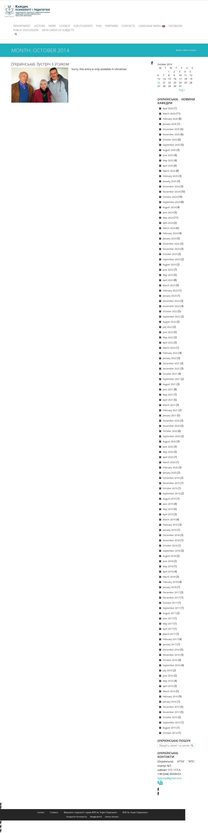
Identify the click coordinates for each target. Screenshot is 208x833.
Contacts (128, 26)
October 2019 (170, 488)
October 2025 (170, 139)
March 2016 (169, 691)
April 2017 (168, 628)
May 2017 (168, 623)
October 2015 (170, 717)
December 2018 (171, 535)
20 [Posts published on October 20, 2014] (158, 82)
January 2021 (169, 415)
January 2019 (169, 529)
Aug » (182, 89)
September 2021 (171, 379)
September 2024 (171, 202)
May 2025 (168, 160)
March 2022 (169, 347)
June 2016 (168, 675)
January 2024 (169, 238)
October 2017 (170, 602)
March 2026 (169, 113)
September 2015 (171, 722)
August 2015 (169, 727)
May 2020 (168, 451)
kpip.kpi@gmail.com (169, 778)
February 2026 (170, 118)
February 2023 (170, 290)
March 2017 (169, 634)
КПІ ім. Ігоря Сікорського (135, 812)
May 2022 (168, 337)
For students (83, 26)
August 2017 (169, 613)
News (52, 26)
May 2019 (168, 509)
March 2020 (169, 462)
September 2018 (171, 550)
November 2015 (171, 712)
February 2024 (170, 233)
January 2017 (169, 644)
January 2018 (169, 587)
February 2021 (170, 410)
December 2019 (171, 477)
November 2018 (171, 540)
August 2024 (169, 207)
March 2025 (169, 170)
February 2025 (170, 176)
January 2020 (169, 472)
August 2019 (169, 498)
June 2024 (168, 212)
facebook (175, 26)
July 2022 (167, 327)
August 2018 (169, 556)
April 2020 (168, 457)
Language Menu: (152, 26)
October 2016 (170, 660)
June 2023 (168, 269)
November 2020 (171, 425)
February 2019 (170, 524)
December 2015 (171, 706)
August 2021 (169, 384)
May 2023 (168, 274)
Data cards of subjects (58, 30)
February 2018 (170, 582)
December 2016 (171, 649)
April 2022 (168, 342)
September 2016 (171, 665)
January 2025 (169, 181)
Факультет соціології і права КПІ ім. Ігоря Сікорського (90, 812)
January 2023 (169, 295)
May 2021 (168, 394)
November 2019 (171, 483)
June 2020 (168, 446)
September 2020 (171, 436)
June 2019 (168, 503)
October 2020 (170, 431)
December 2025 (171, 129)
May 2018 (168, 566)
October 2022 (170, 311)
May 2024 (168, 217)
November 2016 (171, 654)
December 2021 (171, 363)
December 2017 (171, 592)
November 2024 (171, 191)
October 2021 (170, 373)
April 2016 (168, 686)
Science (64, 26)
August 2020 (169, 441)
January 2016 (169, 701)
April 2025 (168, 165)
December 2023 (171, 243)
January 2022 (169, 358)
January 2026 (169, 124)
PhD (99, 26)
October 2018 (170, 545)
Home (178, 50)
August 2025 (169, 150)
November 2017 (171, 597)
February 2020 (170, 467)
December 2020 (171, 420)
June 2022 (168, 332)
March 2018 (169, 576)
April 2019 (168, 514)
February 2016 (170, 696)
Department (21, 26)
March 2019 (169, 519)
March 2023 (169, 285)
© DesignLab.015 (95, 817)
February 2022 (170, 353)
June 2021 (168, 389)
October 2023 (170, 254)
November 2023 (171, 248)
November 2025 (171, 134)
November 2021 (171, 368)
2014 (185, 50)
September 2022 (171, 316)
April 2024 (168, 222)
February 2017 (170, 639)
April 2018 (168, 571)
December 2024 (171, 186)
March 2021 (169, 405)
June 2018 (168, 561)
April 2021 (168, 399)
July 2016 (167, 670)
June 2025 (168, 155)
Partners (111, 26)
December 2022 (171, 300)
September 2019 (171, 493)
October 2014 (170, 732)
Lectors (39, 26)
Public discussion (25, 30)
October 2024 (170, 196)
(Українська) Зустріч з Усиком (40, 64)
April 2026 (168, 108)
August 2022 (169, 321)
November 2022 (171, 306)
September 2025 (171, 144)
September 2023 (171, 259)
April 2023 (168, 280)
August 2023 (169, 264)
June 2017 (168, 618)
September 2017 (171, 608)
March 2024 (169, 228)
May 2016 (168, 680)
